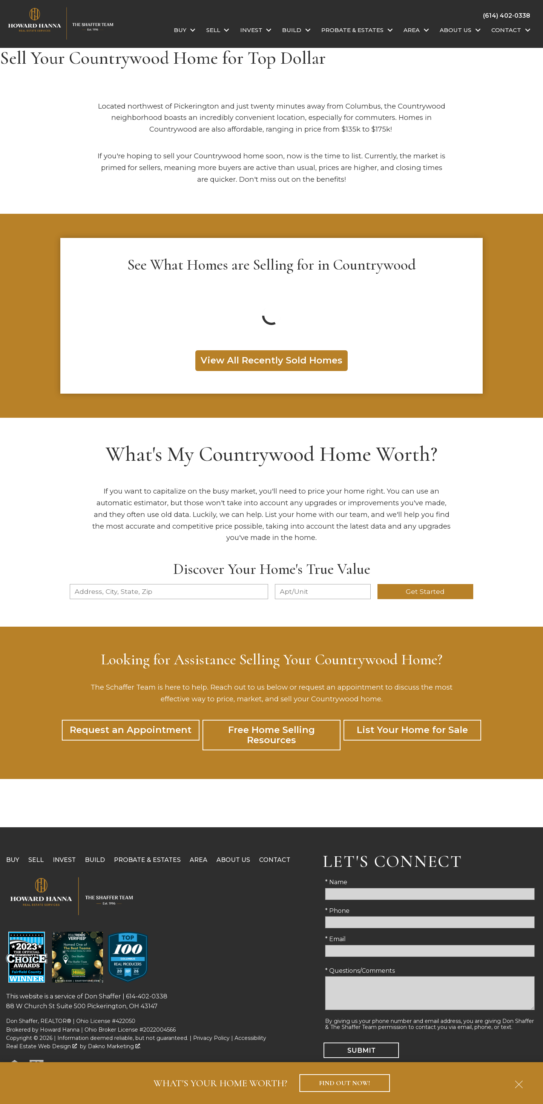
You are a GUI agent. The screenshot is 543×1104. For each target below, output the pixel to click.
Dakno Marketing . (114, 1046)
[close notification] (519, 1082)
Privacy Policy (211, 1038)
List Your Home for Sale (412, 729)
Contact (274, 859)
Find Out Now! (344, 1083)
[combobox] (169, 591)
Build (95, 859)
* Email (335, 939)
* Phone (337, 910)
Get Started (425, 591)
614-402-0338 (146, 996)
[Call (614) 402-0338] (506, 15)
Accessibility (250, 1038)
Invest (64, 859)
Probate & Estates (147, 859)
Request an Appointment (131, 729)
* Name (336, 882)
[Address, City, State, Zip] (169, 591)
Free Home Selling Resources (271, 734)
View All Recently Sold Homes (271, 360)
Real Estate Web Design (41, 1046)
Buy (12, 859)
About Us (233, 859)
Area (198, 859)
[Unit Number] (323, 591)
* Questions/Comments (360, 970)
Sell (36, 859)
